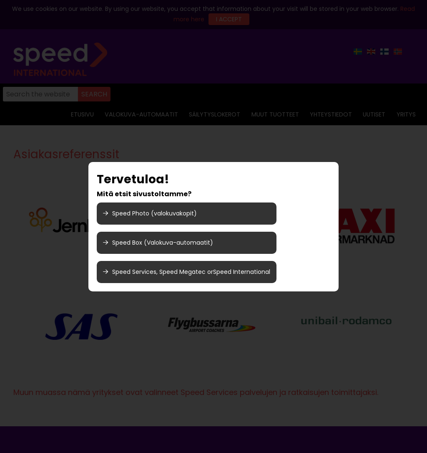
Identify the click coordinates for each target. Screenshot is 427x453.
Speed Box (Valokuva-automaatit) (158, 242)
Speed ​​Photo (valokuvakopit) (150, 213)
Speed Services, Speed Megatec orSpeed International (186, 272)
